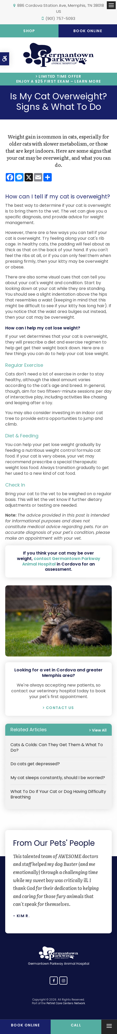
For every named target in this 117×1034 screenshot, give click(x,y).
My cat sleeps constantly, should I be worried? (57, 778)
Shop (29, 30)
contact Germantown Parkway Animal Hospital (61, 561)
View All (99, 730)
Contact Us (60, 707)
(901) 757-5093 (60, 18)
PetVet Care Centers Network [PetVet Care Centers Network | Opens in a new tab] (65, 1003)
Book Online (87, 30)
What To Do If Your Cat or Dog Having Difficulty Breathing (58, 794)
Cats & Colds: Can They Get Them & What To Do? (56, 747)
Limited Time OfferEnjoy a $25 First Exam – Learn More (58, 79)
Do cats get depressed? (35, 764)
